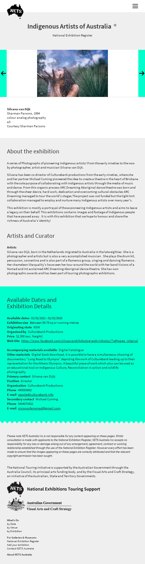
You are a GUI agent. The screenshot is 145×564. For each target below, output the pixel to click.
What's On (13, 520)
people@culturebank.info (36, 394)
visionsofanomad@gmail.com (39, 408)
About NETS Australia (19, 554)
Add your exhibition (18, 545)
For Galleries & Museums (21, 537)
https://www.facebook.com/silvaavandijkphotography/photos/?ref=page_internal (79, 341)
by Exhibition (14, 531)
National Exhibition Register (23, 541)
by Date (11, 524)
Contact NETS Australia (20, 548)
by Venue (12, 527)
